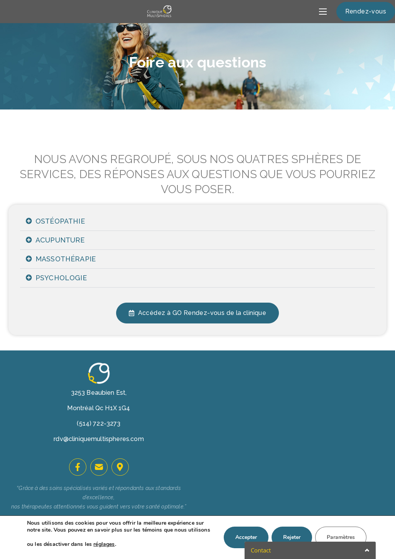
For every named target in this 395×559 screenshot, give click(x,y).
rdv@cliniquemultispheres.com (98, 439)
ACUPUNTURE (60, 240)
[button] (365, 11)
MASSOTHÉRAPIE (65, 259)
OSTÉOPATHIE (60, 221)
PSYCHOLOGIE (61, 278)
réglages (104, 544)
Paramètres (341, 537)
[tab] (197, 221)
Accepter (246, 537)
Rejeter (291, 537)
